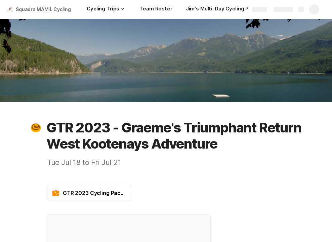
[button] (122, 9)
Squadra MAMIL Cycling (43, 9)
